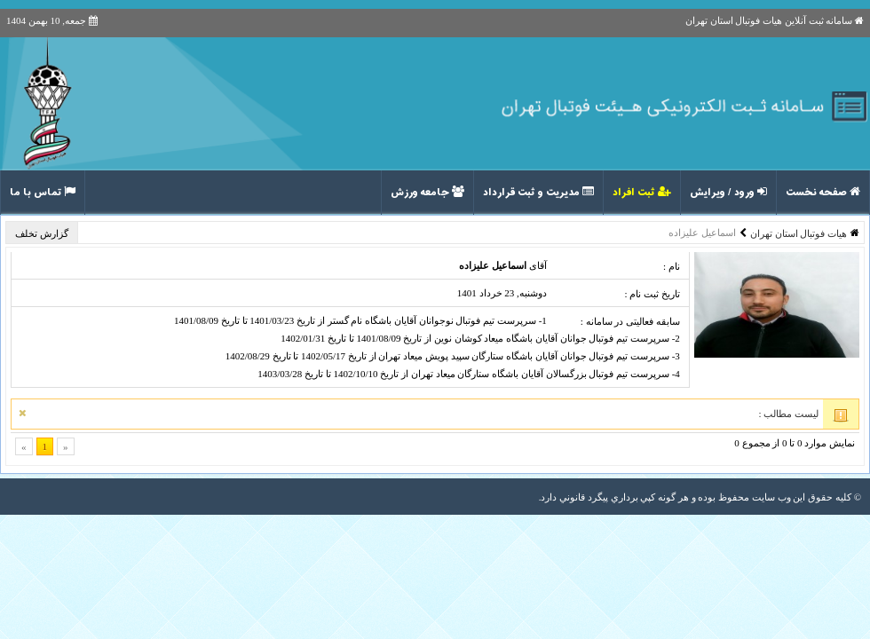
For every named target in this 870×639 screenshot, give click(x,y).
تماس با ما (42, 192)
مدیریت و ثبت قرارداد (538, 192)
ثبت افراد (642, 192)
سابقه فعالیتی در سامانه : (630, 321)
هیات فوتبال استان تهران (798, 233)
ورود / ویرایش (728, 192)
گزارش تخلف (43, 233)
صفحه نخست (823, 192)
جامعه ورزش (427, 192)
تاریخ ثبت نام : (651, 293)
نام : (671, 266)
